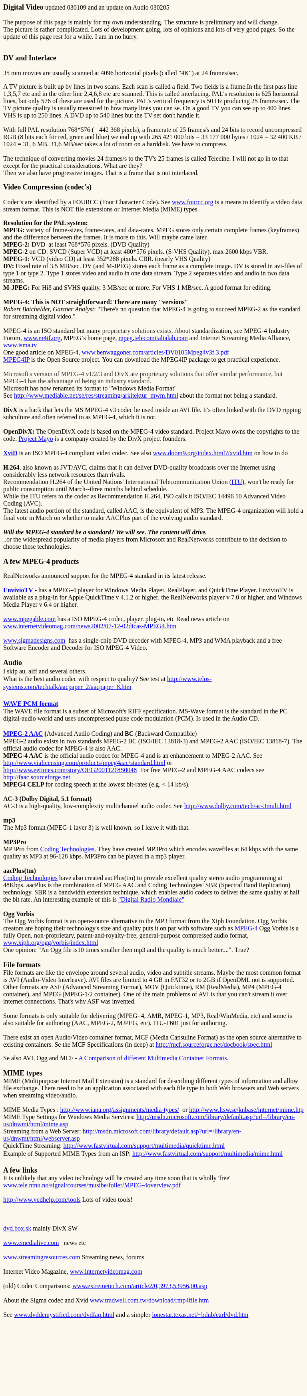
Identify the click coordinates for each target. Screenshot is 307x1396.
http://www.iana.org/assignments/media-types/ (119, 1109)
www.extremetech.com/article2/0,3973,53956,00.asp (139, 1285)
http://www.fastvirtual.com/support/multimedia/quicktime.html (144, 1145)
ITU (236, 481)
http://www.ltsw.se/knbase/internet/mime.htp (246, 1109)
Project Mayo (35, 438)
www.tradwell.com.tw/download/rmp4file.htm (149, 1300)
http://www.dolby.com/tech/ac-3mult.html (238, 806)
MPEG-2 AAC (23, 733)
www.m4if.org (42, 338)
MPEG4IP (16, 359)
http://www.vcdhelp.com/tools (42, 1199)
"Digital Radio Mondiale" (151, 899)
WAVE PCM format (30, 703)
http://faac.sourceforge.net (36, 777)
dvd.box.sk (17, 1228)
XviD (10, 453)
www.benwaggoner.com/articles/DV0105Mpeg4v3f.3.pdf (155, 352)
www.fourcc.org (192, 202)
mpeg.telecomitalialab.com (152, 338)
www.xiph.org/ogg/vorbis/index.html (50, 942)
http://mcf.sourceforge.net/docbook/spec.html (213, 1044)
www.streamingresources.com (41, 1257)
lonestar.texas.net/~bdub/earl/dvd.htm (200, 1314)
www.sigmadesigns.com (34, 640)
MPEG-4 (246, 928)
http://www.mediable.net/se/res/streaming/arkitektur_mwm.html (96, 395)
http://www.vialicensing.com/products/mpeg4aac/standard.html (84, 762)
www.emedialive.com (31, 1242)
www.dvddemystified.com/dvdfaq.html (64, 1314)
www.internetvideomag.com (106, 1271)
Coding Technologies (67, 849)
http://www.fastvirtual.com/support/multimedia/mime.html (207, 1153)
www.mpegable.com (29, 618)
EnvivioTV (18, 590)
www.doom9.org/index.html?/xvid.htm (203, 453)
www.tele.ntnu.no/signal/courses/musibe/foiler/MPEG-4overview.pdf (92, 1185)
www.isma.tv (20, 345)
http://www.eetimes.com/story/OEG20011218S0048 (70, 770)
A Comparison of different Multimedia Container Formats (152, 1058)
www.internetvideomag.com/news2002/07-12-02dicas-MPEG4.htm (89, 626)
